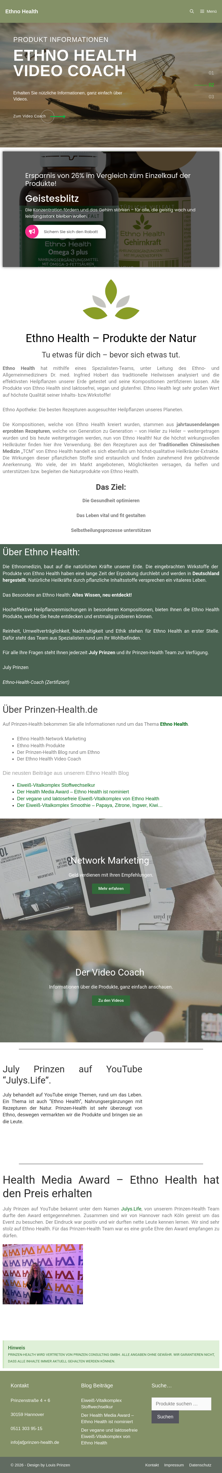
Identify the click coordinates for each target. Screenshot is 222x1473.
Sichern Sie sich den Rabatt (61, 231)
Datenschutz (200, 1465)
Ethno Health (21, 11)
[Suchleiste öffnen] (192, 11)
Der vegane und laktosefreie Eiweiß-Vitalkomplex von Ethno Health (88, 798)
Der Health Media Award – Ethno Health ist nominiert (73, 791)
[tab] (211, 73)
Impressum (174, 1465)
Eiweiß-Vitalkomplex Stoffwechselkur (56, 785)
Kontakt (152, 1465)
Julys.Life (131, 1209)
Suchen (165, 1416)
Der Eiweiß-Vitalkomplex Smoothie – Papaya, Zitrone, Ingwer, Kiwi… (90, 805)
